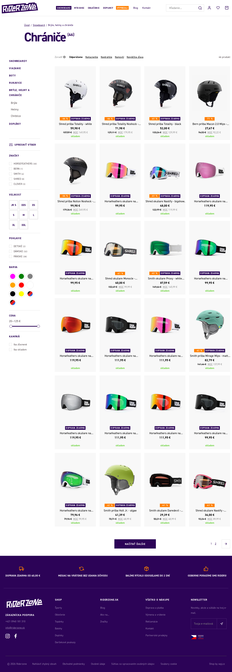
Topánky (59, 621)
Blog (135, 8)
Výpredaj (122, 8)
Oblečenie (93, 8)
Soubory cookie (169, 664)
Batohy (58, 628)
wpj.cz (221, 664)
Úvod (27, 25)
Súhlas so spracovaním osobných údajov (132, 664)
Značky (104, 621)
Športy (58, 608)
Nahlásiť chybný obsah (44, 664)
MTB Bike (79, 8)
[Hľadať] (200, 8)
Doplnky (108, 8)
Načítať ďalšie (135, 544)
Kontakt (146, 8)
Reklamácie (152, 621)
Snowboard (64, 8)
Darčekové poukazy (65, 642)
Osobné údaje (98, 664)
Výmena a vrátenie (155, 614)
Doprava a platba (155, 608)
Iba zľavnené (18, 344)
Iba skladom (18, 349)
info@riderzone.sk (15, 628)
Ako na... (104, 614)
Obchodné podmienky (74, 664)
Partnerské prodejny (156, 635)
